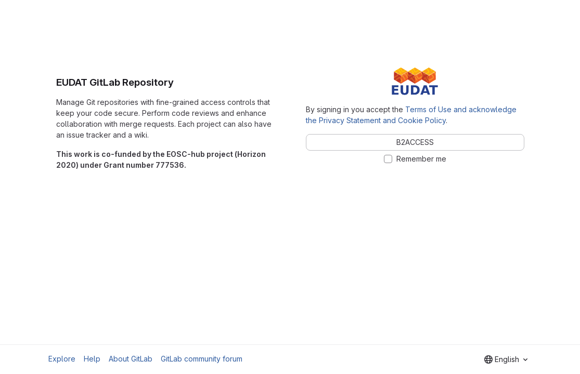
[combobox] (506, 359)
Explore (61, 358)
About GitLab (130, 358)
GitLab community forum (201, 358)
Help (92, 358)
